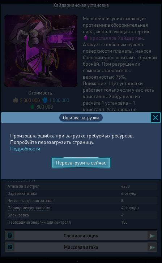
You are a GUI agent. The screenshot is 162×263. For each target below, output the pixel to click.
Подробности (25, 148)
